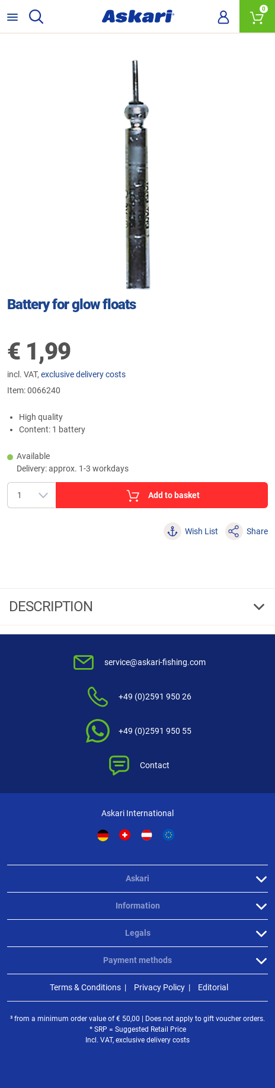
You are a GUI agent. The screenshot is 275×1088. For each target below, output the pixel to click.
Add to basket (162, 495)
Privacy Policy (159, 987)
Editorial (213, 987)
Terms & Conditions (85, 987)
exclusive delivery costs (83, 374)
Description (52, 606)
